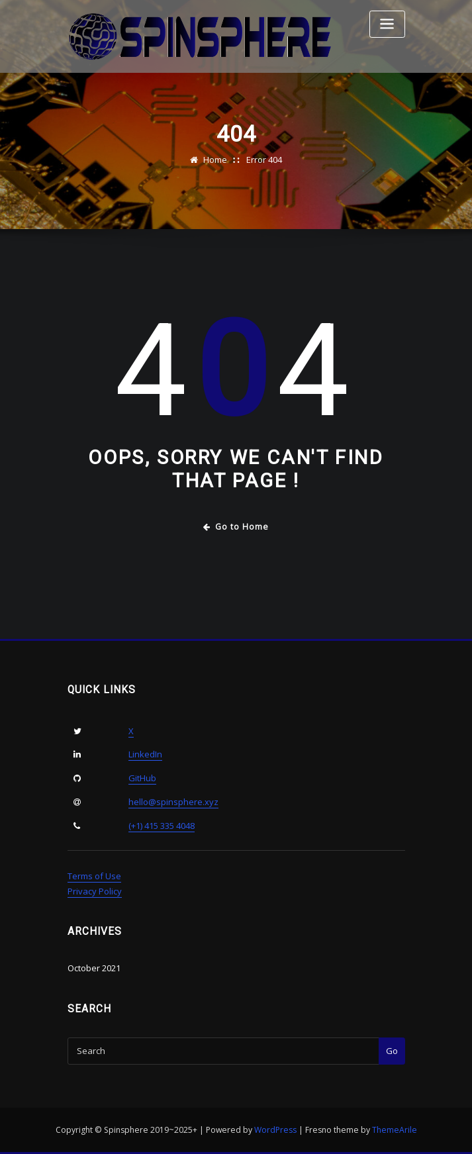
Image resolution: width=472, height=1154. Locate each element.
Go (392, 1051)
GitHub (142, 778)
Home (215, 160)
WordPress (275, 1129)
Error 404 (264, 160)
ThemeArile (394, 1129)
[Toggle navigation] (387, 24)
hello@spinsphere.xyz (173, 802)
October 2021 (94, 968)
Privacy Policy (95, 891)
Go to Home (236, 526)
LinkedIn (145, 754)
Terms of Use (94, 876)
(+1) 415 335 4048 (161, 826)
